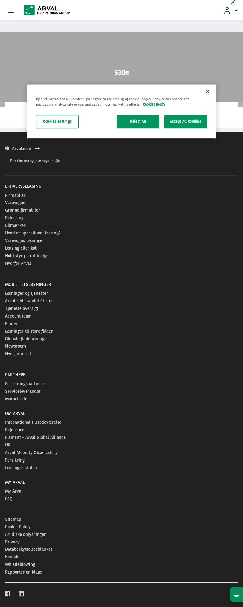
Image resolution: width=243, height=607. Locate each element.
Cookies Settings (57, 121)
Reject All (138, 121)
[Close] (208, 91)
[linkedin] (22, 594)
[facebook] (8, 594)
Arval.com (22, 148)
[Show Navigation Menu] (11, 10)
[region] (121, 111)
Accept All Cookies (185, 121)
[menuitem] (230, 10)
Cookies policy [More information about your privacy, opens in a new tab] (154, 104)
